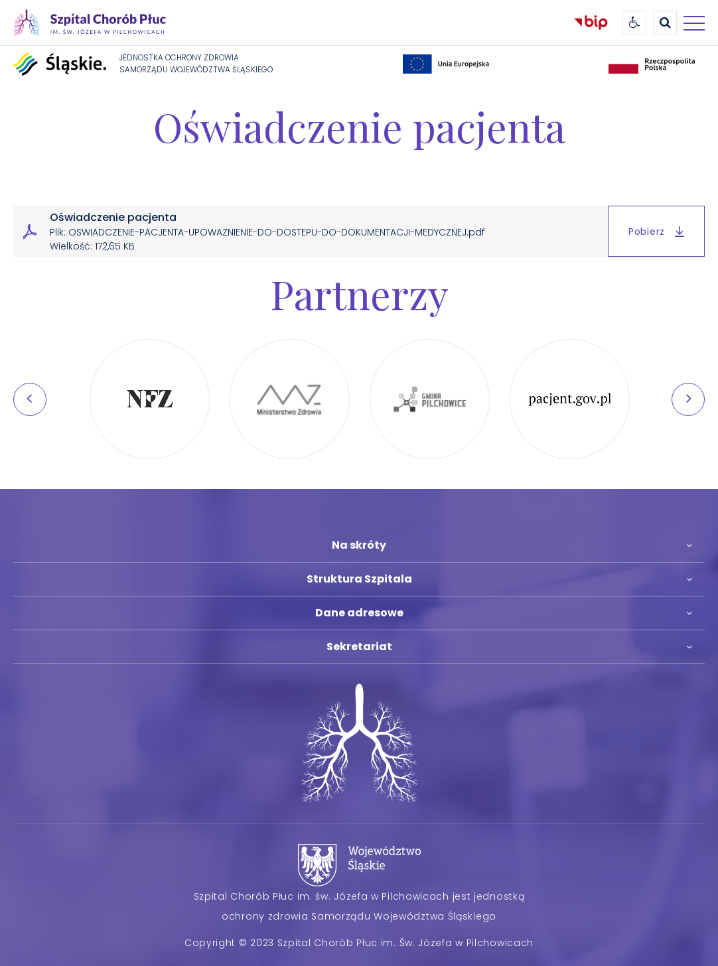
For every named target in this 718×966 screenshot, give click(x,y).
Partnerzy (359, 293)
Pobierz (656, 231)
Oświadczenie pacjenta (359, 126)
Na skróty (359, 545)
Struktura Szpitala (359, 578)
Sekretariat (359, 646)
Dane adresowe (359, 612)
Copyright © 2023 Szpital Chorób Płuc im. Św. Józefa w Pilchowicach (359, 942)
